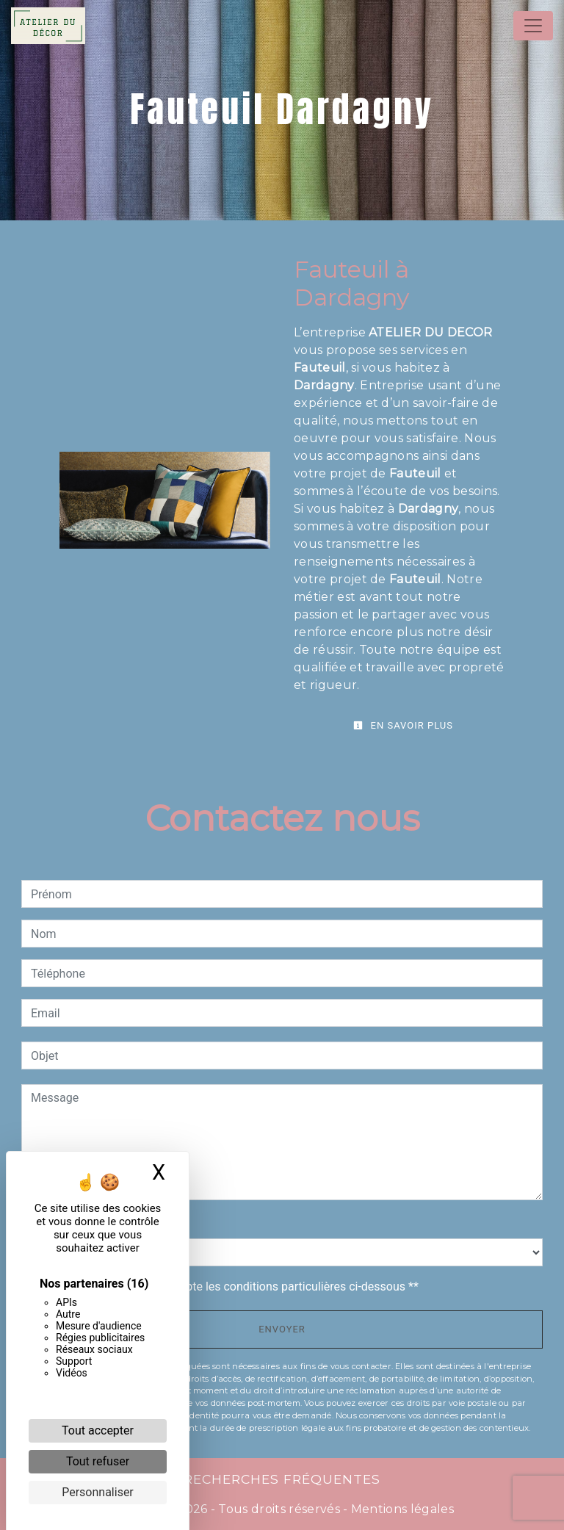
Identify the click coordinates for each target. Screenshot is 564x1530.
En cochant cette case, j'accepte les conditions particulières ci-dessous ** (227, 1286)
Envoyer (282, 1329)
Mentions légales (401, 1509)
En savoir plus (403, 725)
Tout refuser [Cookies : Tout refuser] (97, 1461)
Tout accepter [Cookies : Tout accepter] (98, 1430)
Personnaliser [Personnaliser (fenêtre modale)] (98, 1492)
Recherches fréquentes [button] (282, 1479)
